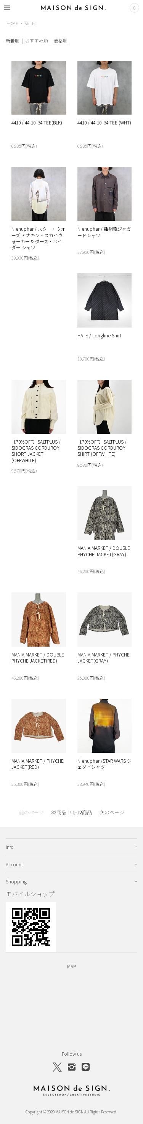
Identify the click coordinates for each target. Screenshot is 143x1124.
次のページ (112, 812)
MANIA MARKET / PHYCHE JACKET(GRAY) (103, 657)
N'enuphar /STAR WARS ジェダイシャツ (104, 763)
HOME (12, 23)
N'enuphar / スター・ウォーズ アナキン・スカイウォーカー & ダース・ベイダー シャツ (38, 237)
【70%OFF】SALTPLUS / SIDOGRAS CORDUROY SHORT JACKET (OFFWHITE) (36, 450)
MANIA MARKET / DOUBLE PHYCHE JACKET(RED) (37, 657)
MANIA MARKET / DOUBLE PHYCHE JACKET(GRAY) (103, 551)
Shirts (29, 23)
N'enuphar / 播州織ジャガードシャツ (104, 231)
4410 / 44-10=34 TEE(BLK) (36, 122)
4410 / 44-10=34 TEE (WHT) (104, 122)
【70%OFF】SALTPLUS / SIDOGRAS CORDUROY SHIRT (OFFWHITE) (102, 447)
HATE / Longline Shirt (99, 335)
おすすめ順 (36, 41)
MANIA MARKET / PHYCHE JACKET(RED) (37, 763)
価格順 (60, 41)
